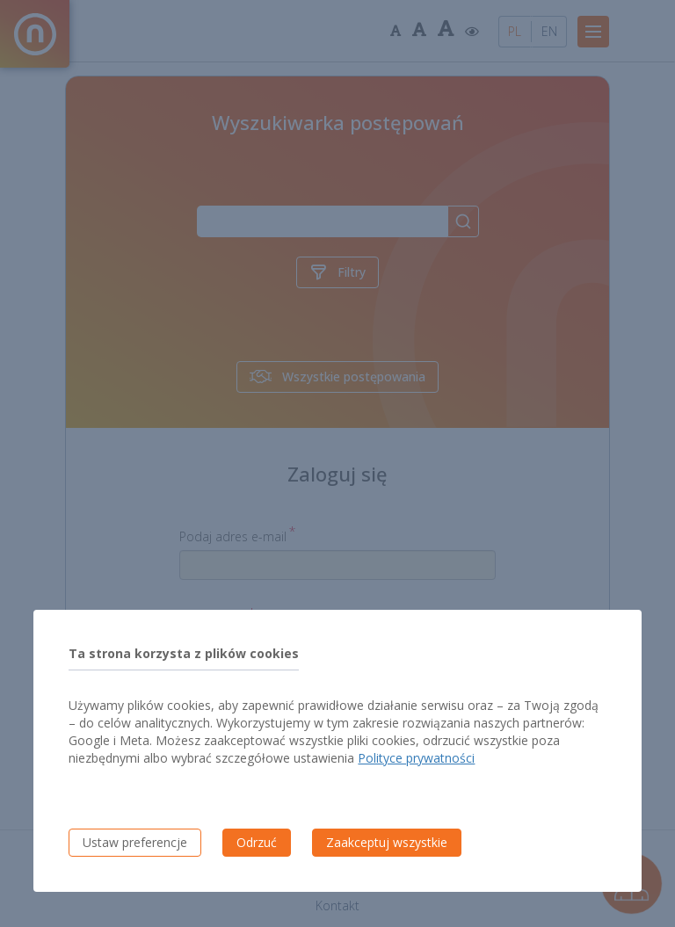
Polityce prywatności (416, 758)
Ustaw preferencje (135, 842)
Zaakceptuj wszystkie (386, 842)
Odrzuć (256, 842)
